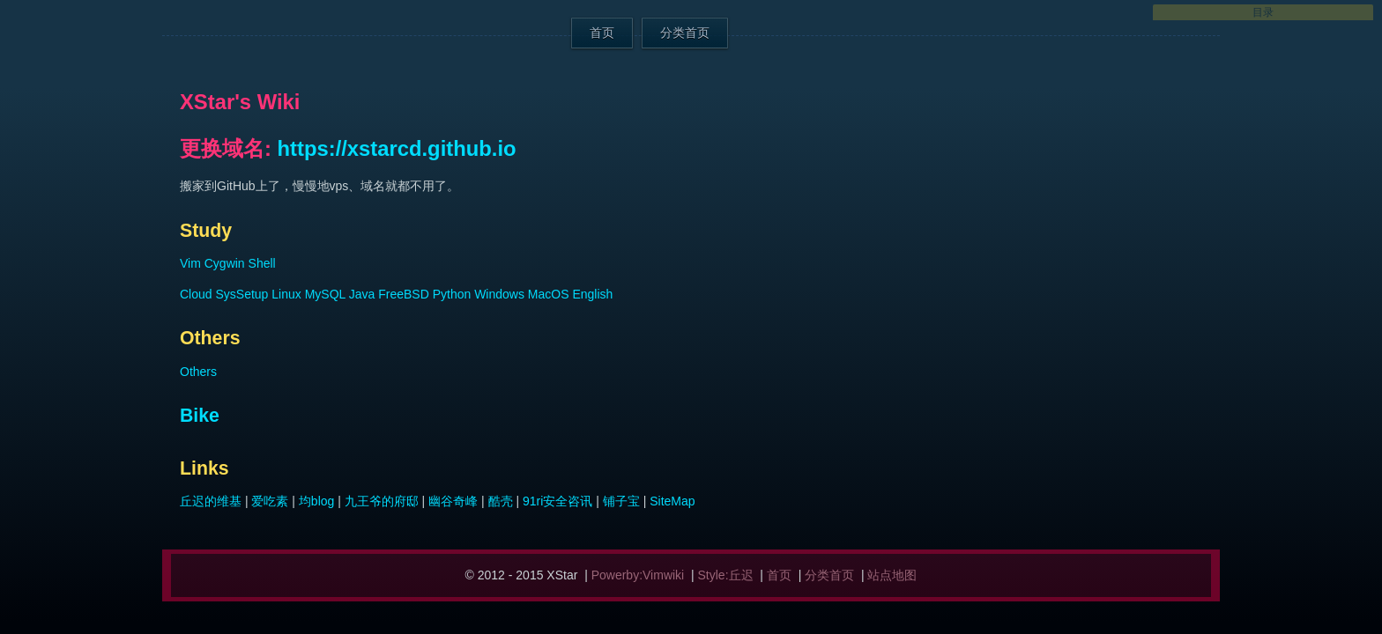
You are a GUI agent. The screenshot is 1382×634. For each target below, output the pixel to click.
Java (362, 294)
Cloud (196, 294)
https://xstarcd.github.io (397, 148)
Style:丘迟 (726, 575)
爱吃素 (269, 501)
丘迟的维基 (210, 501)
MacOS (548, 294)
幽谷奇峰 (453, 501)
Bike (199, 415)
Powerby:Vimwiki (638, 575)
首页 (602, 33)
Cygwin (224, 263)
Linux (286, 294)
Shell (262, 263)
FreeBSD (403, 294)
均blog (316, 501)
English (592, 294)
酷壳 (500, 501)
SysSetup (241, 294)
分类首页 (685, 33)
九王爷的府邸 (382, 501)
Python (452, 294)
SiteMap (672, 501)
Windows (499, 294)
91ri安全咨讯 (557, 501)
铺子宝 (621, 501)
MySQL (325, 294)
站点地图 (892, 575)
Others (198, 372)
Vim (190, 263)
